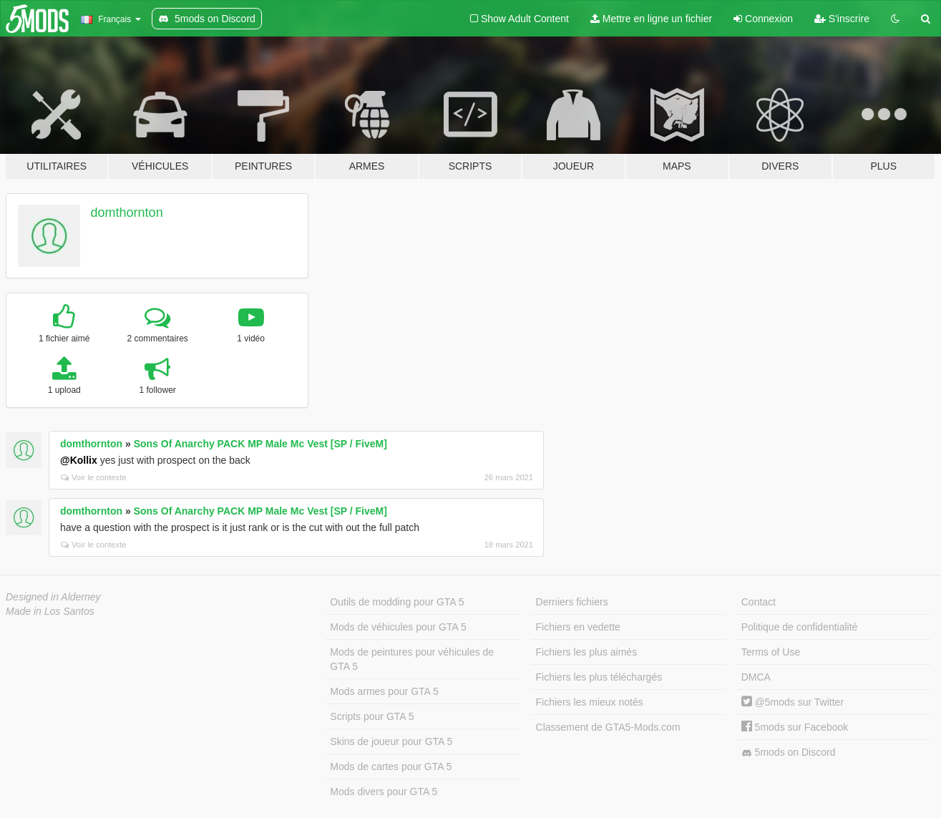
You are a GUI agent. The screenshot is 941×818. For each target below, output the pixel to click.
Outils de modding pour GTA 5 (397, 602)
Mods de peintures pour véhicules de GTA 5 (412, 659)
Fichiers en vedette (578, 627)
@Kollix (78, 460)
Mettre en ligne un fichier (651, 18)
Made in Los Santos (50, 611)
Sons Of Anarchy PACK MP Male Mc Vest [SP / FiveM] (260, 443)
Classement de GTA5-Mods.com (608, 727)
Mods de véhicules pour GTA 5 (398, 627)
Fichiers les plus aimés (587, 652)
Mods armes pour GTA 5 (384, 691)
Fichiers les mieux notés (589, 702)
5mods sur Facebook (795, 727)
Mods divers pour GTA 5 (383, 791)
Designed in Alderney (53, 597)
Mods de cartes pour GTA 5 (391, 766)
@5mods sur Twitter (792, 702)
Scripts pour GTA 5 (372, 716)
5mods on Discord (788, 752)
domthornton (127, 212)
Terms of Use (770, 652)
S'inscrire (841, 18)
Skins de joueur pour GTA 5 (391, 741)
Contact (758, 602)
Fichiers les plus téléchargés (599, 677)
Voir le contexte (94, 477)
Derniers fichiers (572, 602)
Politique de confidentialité (799, 627)
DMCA (756, 677)
